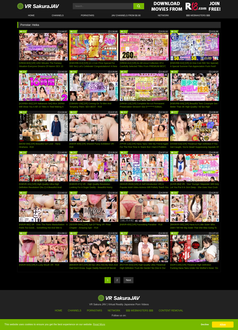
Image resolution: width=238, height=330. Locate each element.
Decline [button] (205, 324)
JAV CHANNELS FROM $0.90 (126, 15)
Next (128, 280)
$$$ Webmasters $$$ (139, 310)
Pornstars (87, 15)
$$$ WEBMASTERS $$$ (198, 15)
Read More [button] (99, 324)
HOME (31, 15)
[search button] (138, 6)
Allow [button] (223, 324)
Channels (58, 15)
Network (163, 15)
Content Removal (171, 310)
